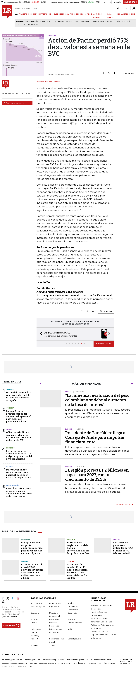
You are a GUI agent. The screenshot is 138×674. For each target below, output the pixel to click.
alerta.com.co (8, 666)
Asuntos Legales (38, 606)
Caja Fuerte (54, 606)
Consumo (35, 613)
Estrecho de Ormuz (63, 21)
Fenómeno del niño (123, 21)
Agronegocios (37, 603)
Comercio (10, 448)
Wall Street (47, 21)
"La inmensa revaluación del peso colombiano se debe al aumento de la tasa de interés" (97, 400)
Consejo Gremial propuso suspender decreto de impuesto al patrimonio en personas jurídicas (18, 416)
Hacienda (10, 408)
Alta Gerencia (55, 603)
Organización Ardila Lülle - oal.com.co (126, 661)
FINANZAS (23, 14)
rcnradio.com (79, 663)
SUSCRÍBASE (130, 2)
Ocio (70, 632)
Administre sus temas (13, 103)
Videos (52, 645)
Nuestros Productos (99, 612)
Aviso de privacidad (99, 618)
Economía (72, 613)
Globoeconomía (75, 622)
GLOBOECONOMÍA (61, 14)
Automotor (11, 466)
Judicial (70, 561)
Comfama (85, 21)
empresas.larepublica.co (53, 659)
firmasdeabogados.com (77, 659)
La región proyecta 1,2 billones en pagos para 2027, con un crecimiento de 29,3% (97, 475)
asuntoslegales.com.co (12, 659)
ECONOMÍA (32, 14)
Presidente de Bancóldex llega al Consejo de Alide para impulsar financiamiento (96, 437)
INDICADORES (122, 14)
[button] (40, 334)
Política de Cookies (99, 631)
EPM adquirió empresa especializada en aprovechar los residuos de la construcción (19, 492)
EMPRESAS (43, 14)
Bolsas (9, 429)
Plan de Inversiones (32, 25)
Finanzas (34, 622)
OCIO (51, 14)
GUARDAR (128, 73)
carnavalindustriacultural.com (43, 663)
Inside (70, 629)
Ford (77, 21)
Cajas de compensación (102, 21)
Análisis (71, 603)
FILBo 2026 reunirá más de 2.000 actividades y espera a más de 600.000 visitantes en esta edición (32, 571)
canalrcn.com (64, 663)
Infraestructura (55, 629)
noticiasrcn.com (94, 663)
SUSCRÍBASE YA (103, 343)
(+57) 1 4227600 (9, 616)
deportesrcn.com (24, 666)
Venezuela (25, 539)
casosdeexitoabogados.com (14, 663)
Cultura (24, 561)
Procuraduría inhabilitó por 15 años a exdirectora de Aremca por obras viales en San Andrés (77, 571)
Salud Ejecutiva (74, 638)
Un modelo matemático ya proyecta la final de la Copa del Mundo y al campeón (19, 396)
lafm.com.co (109, 663)
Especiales (54, 619)
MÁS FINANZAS (123, 504)
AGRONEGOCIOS (76, 14)
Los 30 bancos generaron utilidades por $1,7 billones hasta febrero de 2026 (123, 547)
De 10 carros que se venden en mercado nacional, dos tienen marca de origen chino (18, 473)
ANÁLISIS (88, 14)
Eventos (71, 619)
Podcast (34, 638)
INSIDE (132, 14)
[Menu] (17, 14)
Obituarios (53, 632)
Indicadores (36, 629)
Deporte (10, 389)
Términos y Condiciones (101, 621)
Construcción (12, 485)
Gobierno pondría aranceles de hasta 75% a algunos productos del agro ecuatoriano (19, 455)
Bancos (116, 539)
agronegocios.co (32, 659)
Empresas (35, 619)
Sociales (34, 645)
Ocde (19, 25)
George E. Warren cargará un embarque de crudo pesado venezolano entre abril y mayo (32, 547)
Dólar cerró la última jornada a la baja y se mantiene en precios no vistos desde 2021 (19, 436)
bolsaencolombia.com (101, 659)
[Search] (118, 8)
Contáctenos (96, 615)
